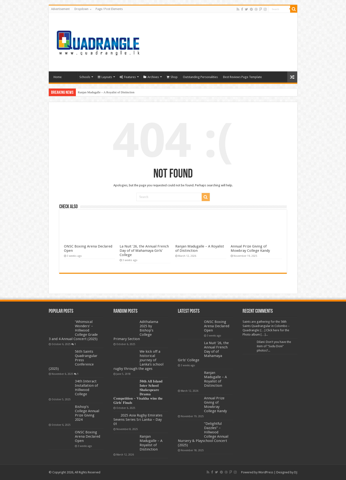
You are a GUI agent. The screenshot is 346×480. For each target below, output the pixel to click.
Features (128, 77)
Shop (172, 77)
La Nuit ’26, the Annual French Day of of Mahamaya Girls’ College (144, 250)
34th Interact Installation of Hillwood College (86, 387)
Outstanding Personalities (200, 77)
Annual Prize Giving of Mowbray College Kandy (250, 248)
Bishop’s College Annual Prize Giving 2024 (87, 413)
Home (58, 77)
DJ (295, 472)
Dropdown (81, 9)
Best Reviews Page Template (242, 77)
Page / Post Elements (109, 9)
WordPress (265, 472)
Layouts (105, 77)
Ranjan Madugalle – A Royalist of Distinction (106, 92)
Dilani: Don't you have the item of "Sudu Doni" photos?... (274, 346)
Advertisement (60, 9)
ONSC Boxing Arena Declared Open (87, 436)
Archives (151, 77)
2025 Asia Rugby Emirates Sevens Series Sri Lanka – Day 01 (137, 419)
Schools (84, 77)
